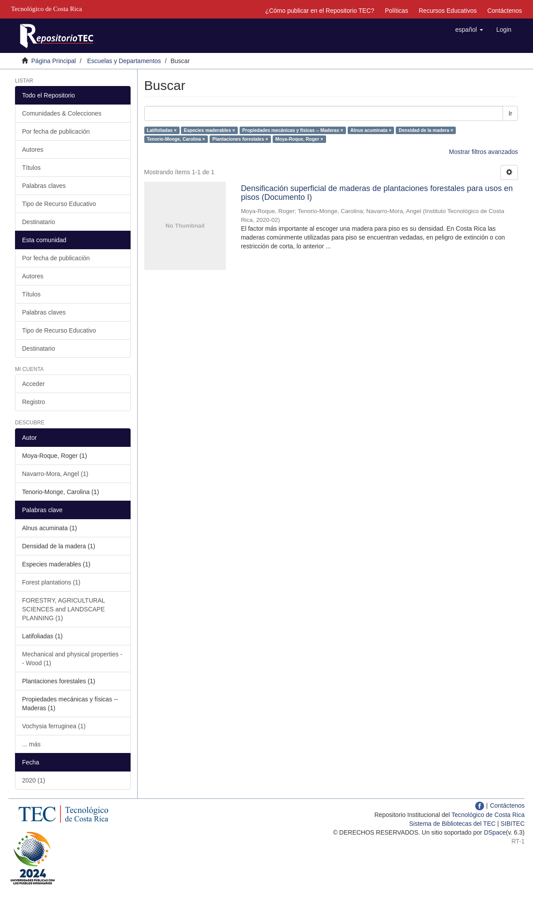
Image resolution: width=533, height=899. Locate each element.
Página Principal (53, 60)
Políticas (396, 10)
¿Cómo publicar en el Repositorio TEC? (319, 10)
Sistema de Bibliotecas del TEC (452, 823)
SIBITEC (513, 823)
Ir (510, 113)
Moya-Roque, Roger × (299, 139)
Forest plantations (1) (51, 582)
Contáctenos (504, 10)
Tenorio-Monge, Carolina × (176, 139)
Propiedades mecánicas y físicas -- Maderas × (292, 130)
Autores (32, 149)
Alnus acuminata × (370, 130)
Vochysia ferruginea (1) (54, 726)
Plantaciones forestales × (240, 139)
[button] (469, 30)
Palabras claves (44, 185)
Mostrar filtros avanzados (483, 151)
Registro (33, 401)
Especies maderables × (209, 130)
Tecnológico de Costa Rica (488, 814)
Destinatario (38, 221)
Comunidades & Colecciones (61, 113)
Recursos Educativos (448, 10)
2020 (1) (33, 780)
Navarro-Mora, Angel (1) (55, 473)
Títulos (31, 167)
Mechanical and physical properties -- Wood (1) (72, 659)
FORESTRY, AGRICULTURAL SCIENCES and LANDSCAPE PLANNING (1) (63, 609)
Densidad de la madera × (426, 130)
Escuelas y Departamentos (124, 60)
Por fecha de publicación (56, 131)
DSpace (495, 832)
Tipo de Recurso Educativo (59, 203)
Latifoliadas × (161, 130)
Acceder (33, 383)
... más (31, 744)
